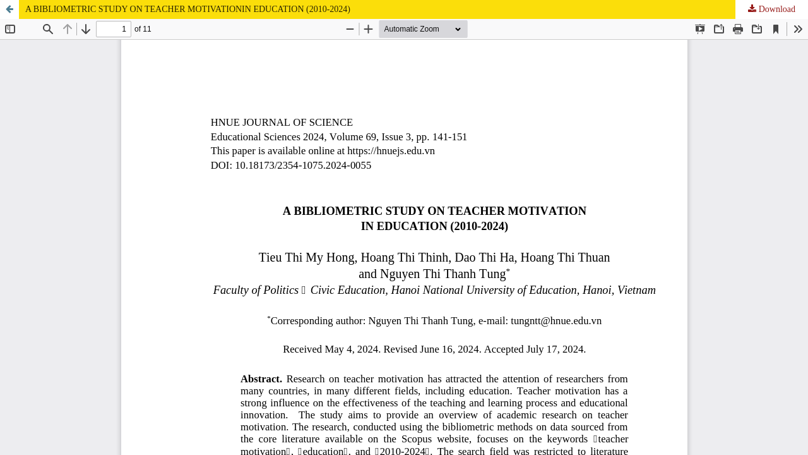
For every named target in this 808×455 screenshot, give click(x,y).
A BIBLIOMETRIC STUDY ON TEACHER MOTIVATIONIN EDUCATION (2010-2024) (187, 9)
